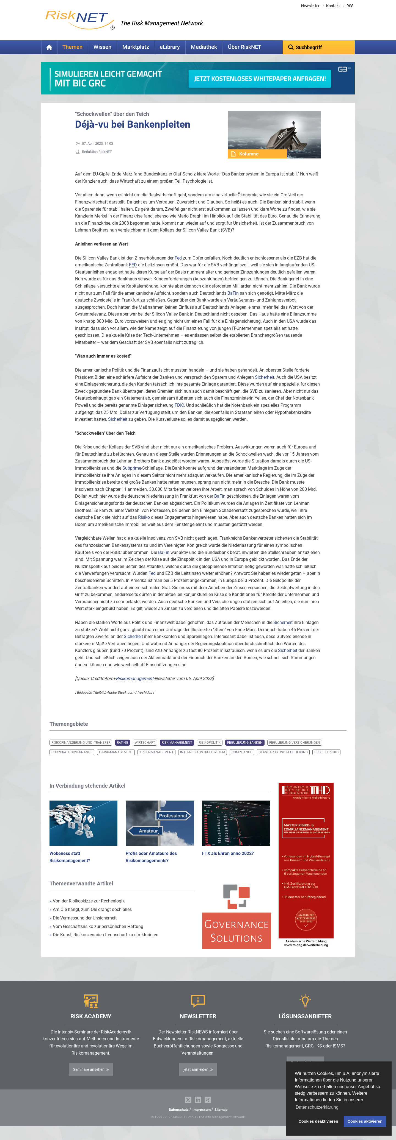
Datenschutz (179, 1118)
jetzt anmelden (195, 1078)
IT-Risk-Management (116, 761)
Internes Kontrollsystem (202, 761)
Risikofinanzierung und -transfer (80, 751)
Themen (72, 47)
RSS (349, 6)
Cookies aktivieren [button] (365, 1121)
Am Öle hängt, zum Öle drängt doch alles (91, 918)
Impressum (202, 1118)
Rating (122, 751)
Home (49, 47)
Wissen (102, 47)
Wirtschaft (145, 751)
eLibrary (170, 47)
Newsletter (310, 6)
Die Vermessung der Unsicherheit (83, 926)
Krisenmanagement (156, 761)
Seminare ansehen (89, 1078)
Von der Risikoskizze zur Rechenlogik (87, 909)
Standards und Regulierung (283, 761)
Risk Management (177, 751)
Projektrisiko (326, 761)
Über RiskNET (244, 47)
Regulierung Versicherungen (294, 751)
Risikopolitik (210, 751)
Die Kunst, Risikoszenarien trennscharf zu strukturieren (104, 943)
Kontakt (333, 6)
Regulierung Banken (245, 751)
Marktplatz (135, 47)
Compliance (242, 761)
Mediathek (204, 47)
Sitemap (221, 1118)
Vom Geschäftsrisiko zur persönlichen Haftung (96, 935)
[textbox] (319, 47)
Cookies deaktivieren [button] (318, 1121)
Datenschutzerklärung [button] (317, 1107)
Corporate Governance (71, 761)
